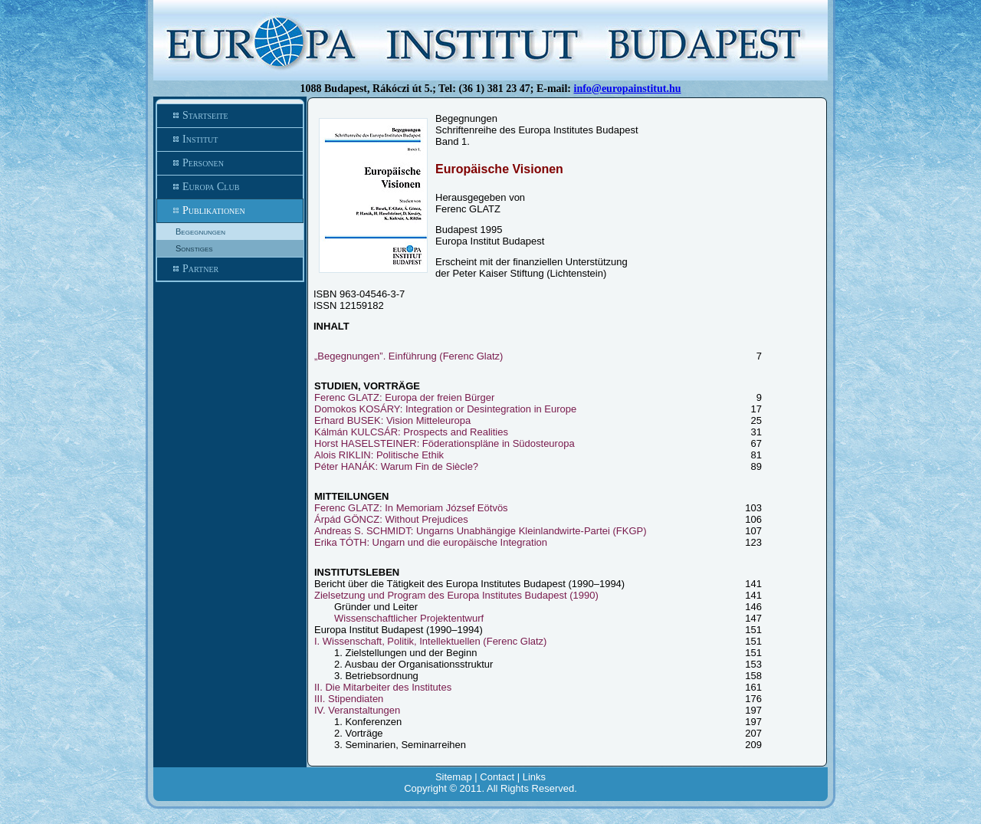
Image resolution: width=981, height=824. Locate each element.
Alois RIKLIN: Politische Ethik (379, 455)
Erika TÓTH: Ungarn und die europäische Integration (430, 542)
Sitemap (453, 777)
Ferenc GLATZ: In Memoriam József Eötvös (411, 508)
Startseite (229, 115)
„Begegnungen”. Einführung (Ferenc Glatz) (408, 356)
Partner (229, 269)
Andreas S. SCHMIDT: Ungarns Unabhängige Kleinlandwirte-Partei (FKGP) (480, 531)
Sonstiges (194, 248)
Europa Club (229, 187)
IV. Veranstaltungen (357, 710)
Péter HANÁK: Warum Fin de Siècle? (396, 466)
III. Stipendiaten (348, 698)
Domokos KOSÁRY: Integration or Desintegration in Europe (445, 409)
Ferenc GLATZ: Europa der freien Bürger (404, 397)
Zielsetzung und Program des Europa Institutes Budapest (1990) (456, 595)
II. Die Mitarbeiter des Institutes (382, 687)
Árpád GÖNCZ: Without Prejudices (391, 519)
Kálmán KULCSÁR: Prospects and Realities (411, 432)
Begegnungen (200, 231)
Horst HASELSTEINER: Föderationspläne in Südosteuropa (444, 443)
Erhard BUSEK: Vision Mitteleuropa (392, 420)
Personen (229, 163)
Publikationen (229, 210)
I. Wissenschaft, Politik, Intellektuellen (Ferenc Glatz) (430, 641)
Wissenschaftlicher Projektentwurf (409, 618)
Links (534, 777)
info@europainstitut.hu (627, 88)
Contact (497, 777)
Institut (229, 139)
